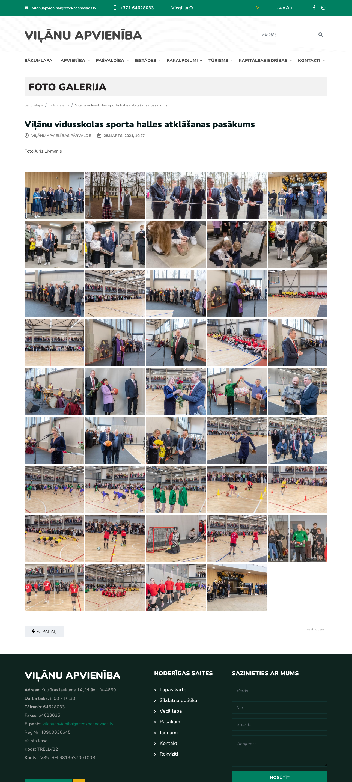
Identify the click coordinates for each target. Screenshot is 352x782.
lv (256, 8)
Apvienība (73, 61)
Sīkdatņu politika (178, 700)
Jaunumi (169, 732)
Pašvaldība (110, 61)
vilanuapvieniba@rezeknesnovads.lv (60, 8)
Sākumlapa (38, 61)
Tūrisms (218, 61)
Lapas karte (173, 689)
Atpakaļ (44, 632)
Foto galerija (59, 105)
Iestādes (146, 61)
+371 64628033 (134, 8)
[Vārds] (279, 691)
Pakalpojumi (183, 61)
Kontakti (309, 61)
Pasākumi (170, 721)
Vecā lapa (171, 711)
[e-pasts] (279, 724)
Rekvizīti (169, 754)
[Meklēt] (286, 35)
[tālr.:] (279, 707)
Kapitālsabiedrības (263, 61)
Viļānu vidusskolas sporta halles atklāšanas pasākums (121, 105)
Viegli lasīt (182, 8)
